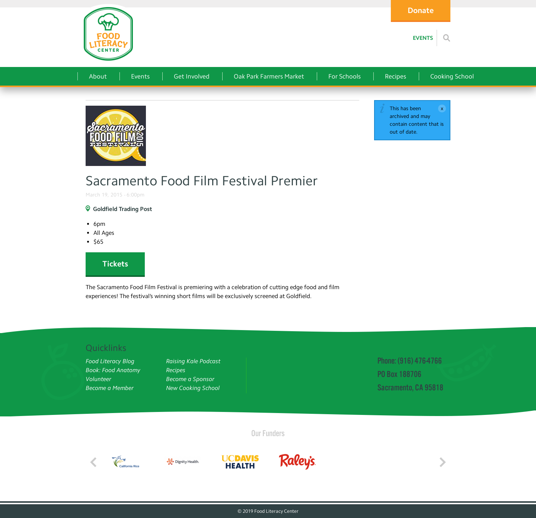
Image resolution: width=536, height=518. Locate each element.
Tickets (115, 263)
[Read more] (446, 37)
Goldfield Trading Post (122, 208)
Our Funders (268, 433)
